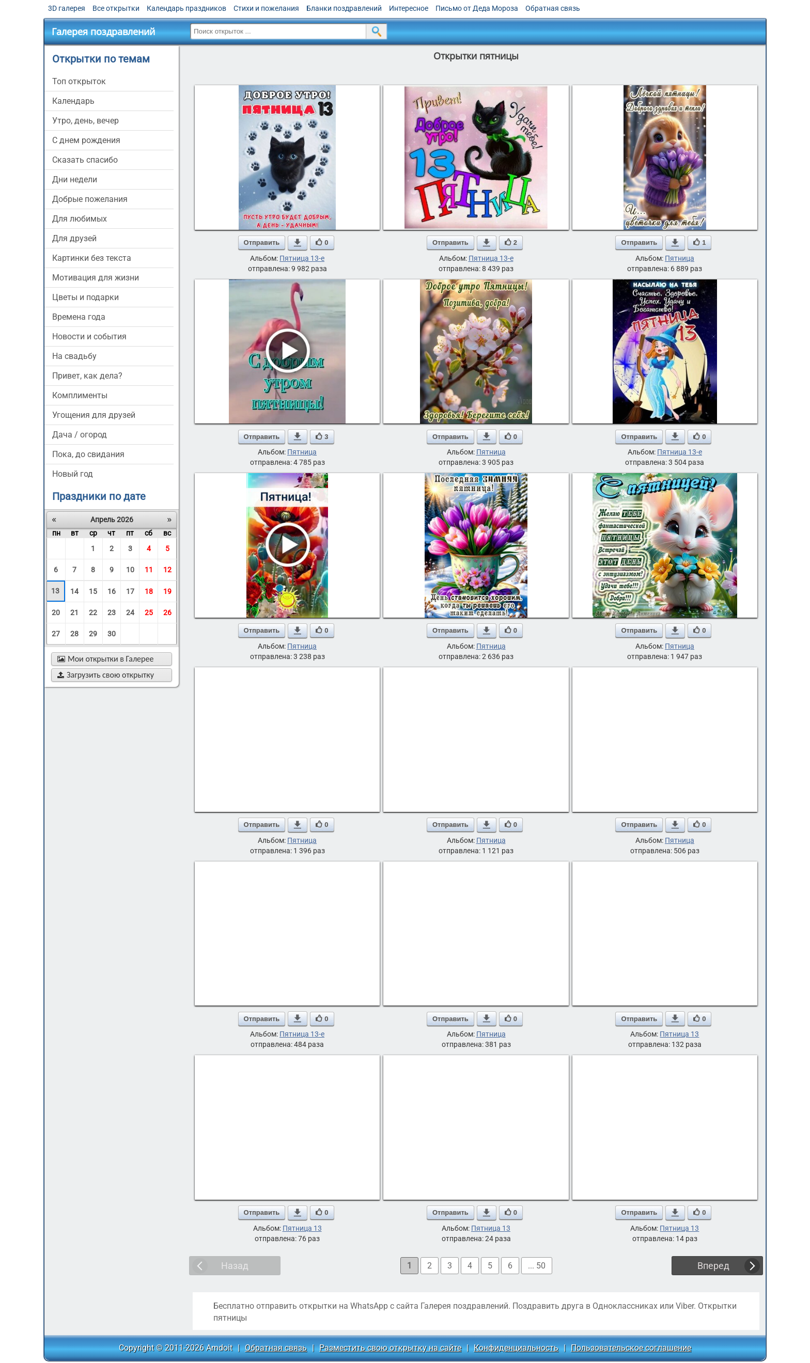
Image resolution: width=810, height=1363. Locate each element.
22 (93, 612)
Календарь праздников (186, 8)
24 (130, 612)
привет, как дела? (87, 376)
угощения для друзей (93, 415)
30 (111, 634)
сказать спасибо (85, 160)
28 (74, 634)
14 (74, 591)
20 (56, 612)
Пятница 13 (679, 1034)
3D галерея (66, 8)
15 (93, 591)
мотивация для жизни (95, 278)
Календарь (73, 101)
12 (167, 570)
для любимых (79, 219)
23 (111, 612)
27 (56, 634)
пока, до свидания (88, 454)
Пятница (679, 258)
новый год (72, 474)
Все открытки (115, 8)
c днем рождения (86, 140)
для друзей (74, 238)
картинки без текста (91, 258)
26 (167, 612)
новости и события (89, 336)
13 (55, 591)
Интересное (408, 8)
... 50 (537, 1266)
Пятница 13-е (301, 258)
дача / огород (79, 435)
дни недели (74, 179)
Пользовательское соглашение (631, 1348)
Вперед (713, 1265)
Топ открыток (79, 81)
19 (167, 591)
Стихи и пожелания (266, 8)
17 (130, 591)
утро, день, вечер (85, 121)
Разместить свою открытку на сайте (390, 1348)
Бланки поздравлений (344, 8)
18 (149, 591)
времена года (78, 317)
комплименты (79, 395)
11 (149, 570)
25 (149, 612)
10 (130, 570)
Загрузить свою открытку (105, 675)
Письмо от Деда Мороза (476, 8)
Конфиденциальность (516, 1348)
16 (111, 591)
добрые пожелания (90, 199)
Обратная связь (552, 8)
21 (74, 612)
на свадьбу (74, 356)
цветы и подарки (85, 297)
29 (93, 634)
